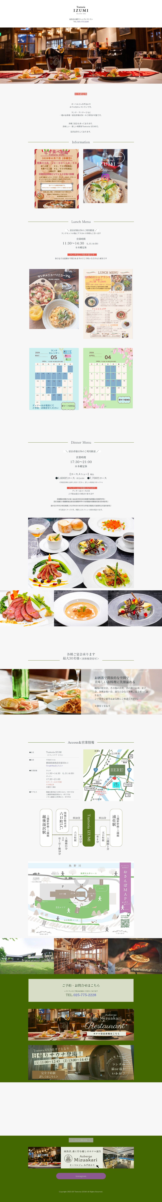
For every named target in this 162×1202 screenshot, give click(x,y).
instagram (81, 1176)
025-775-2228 (83, 21)
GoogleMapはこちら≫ (54, 765)
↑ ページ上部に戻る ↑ (81, 1140)
